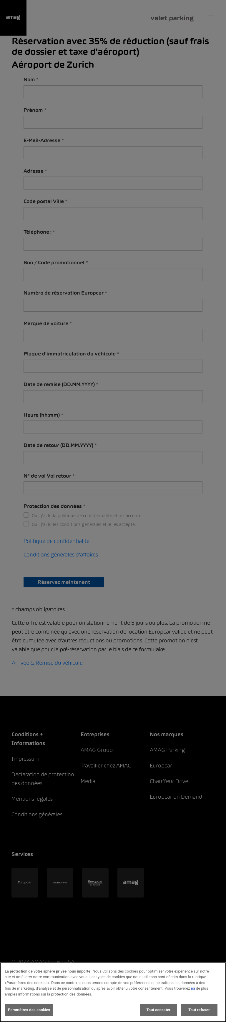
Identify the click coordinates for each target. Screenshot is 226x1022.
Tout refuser (199, 1010)
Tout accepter (159, 1010)
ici (193, 988)
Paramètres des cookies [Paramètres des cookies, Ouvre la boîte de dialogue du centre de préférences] (29, 1010)
